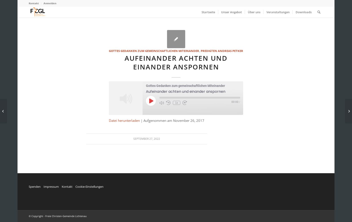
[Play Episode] (151, 101)
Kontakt (34, 3)
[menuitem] (35, 3)
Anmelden (50, 3)
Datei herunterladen (124, 120)
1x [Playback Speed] (176, 102)
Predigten (209, 51)
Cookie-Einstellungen (89, 187)
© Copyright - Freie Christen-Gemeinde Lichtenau (58, 216)
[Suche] (319, 12)
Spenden (35, 187)
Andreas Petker (230, 51)
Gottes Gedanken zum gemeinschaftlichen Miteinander (154, 51)
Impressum (51, 187)
